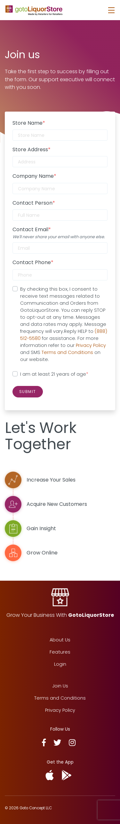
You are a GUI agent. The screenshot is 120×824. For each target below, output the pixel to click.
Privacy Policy (91, 345)
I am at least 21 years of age (54, 374)
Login (60, 664)
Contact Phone (32, 262)
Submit (27, 391)
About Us (60, 640)
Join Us (60, 686)
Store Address (31, 149)
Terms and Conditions (67, 352)
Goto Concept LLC (36, 808)
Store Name (28, 123)
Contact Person (33, 203)
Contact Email (31, 229)
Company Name (34, 176)
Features (60, 652)
